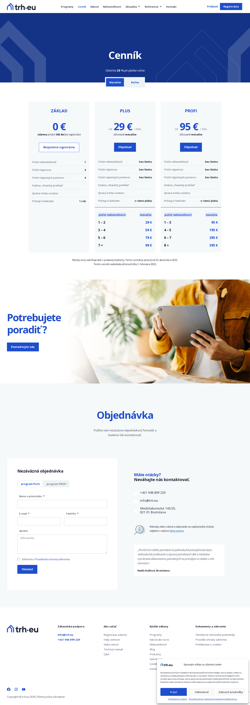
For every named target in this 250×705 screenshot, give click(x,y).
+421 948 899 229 (152, 493)
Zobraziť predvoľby (231, 692)
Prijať (173, 692)
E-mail (23, 513)
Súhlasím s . (46, 559)
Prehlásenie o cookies (177, 699)
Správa (23, 531)
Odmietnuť (202, 692)
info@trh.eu (149, 500)
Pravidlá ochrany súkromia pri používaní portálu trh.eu (213, 699)
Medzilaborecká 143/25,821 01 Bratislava (158, 510)
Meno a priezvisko (31, 496)
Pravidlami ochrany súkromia (52, 559)
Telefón (71, 513)
